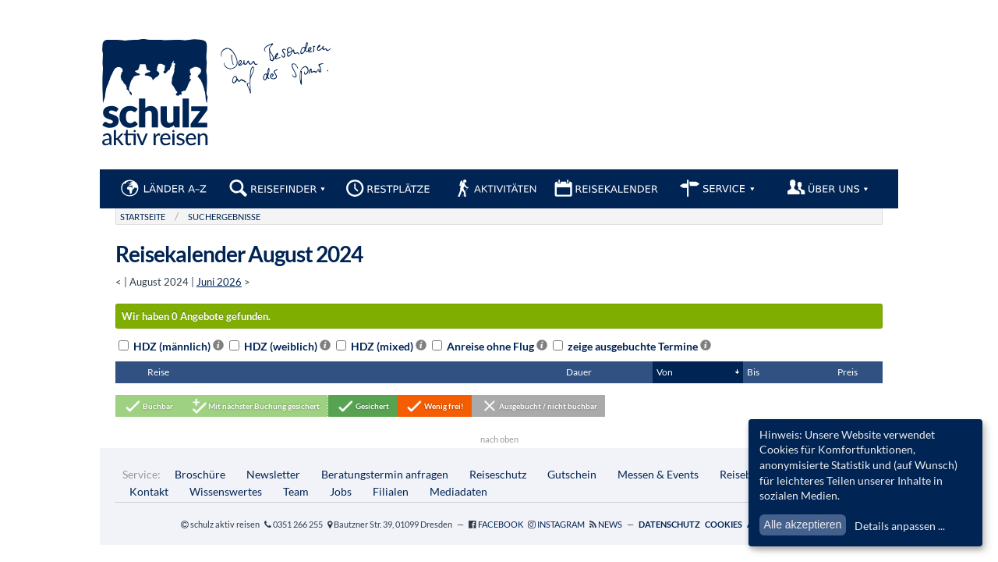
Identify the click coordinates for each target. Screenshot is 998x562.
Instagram (561, 524)
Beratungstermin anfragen (384, 474)
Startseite (142, 217)
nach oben (499, 439)
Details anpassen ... (900, 525)
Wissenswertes (225, 491)
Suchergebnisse (224, 217)
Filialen (391, 491)
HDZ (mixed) (381, 346)
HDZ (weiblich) (280, 346)
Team (296, 491)
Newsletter (273, 474)
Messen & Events (658, 474)
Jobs (341, 491)
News (610, 524)
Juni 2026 (219, 282)
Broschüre (200, 474)
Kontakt (148, 491)
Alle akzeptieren (803, 524)
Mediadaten (458, 491)
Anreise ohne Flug (489, 346)
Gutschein (571, 474)
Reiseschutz (497, 474)
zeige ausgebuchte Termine (632, 346)
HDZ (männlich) (171, 346)
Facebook (500, 524)
